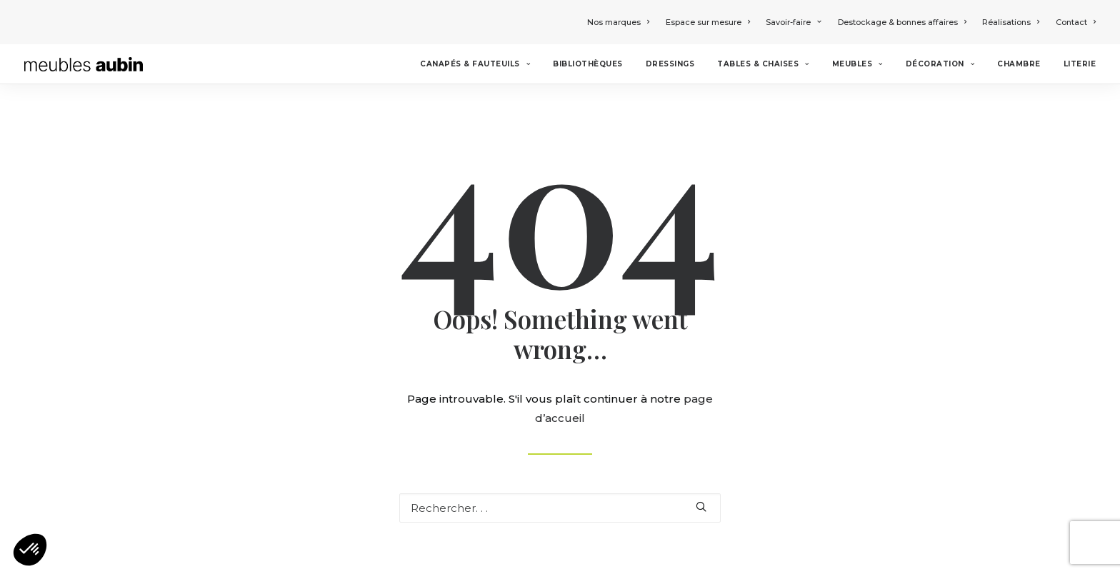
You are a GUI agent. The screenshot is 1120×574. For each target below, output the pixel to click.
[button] (30, 550)
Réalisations (1010, 22)
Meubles (857, 64)
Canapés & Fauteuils (475, 64)
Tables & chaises (763, 64)
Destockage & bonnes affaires (902, 22)
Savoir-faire (793, 22)
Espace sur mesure (708, 22)
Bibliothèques (588, 64)
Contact (1076, 22)
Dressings (670, 64)
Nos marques (618, 22)
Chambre (1019, 64)
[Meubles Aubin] (83, 64)
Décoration (940, 64)
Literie (1080, 64)
